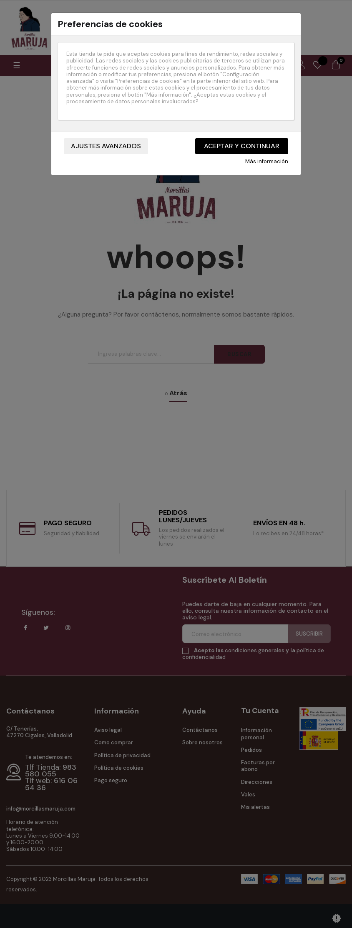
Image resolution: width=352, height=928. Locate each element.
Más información (266, 161)
